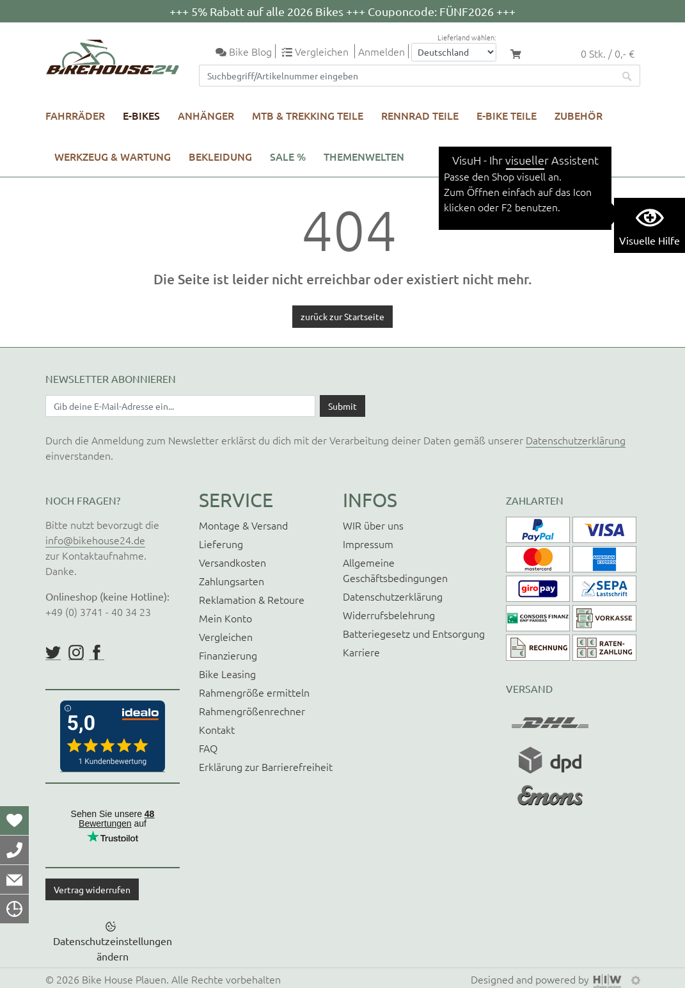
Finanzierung (228, 655)
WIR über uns (373, 525)
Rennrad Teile (420, 115)
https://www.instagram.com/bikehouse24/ (76, 652)
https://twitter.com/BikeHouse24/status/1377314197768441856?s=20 (53, 652)
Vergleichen (226, 636)
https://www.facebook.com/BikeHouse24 (96, 652)
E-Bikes (141, 115)
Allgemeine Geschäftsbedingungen (395, 570)
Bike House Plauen (124, 979)
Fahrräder (75, 115)
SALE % (288, 156)
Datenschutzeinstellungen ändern (112, 948)
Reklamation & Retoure (251, 599)
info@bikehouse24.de (95, 540)
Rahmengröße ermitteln (254, 692)
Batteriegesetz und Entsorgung (414, 633)
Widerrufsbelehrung (389, 615)
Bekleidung (220, 156)
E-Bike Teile (506, 115)
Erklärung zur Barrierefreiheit (266, 766)
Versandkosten (232, 562)
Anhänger (206, 115)
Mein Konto (225, 618)
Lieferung (221, 544)
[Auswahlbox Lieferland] (453, 52)
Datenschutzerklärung (576, 440)
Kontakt (217, 729)
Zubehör (578, 115)
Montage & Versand (243, 525)
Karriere (361, 652)
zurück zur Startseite (342, 316)
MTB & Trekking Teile (307, 115)
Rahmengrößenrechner (252, 711)
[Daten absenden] (342, 406)
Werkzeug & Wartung (112, 156)
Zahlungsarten (231, 581)
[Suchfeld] (407, 75)
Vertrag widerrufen (92, 889)
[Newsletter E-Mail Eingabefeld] (180, 406)
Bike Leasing (227, 674)
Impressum (368, 544)
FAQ (208, 748)
